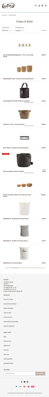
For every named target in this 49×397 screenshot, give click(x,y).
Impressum (7, 345)
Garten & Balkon (8, 308)
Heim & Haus (7, 313)
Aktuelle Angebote (9, 326)
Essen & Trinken (8, 299)
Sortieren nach (19, 27)
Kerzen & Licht (8, 317)
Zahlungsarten (8, 359)
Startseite (4, 15)
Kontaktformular (8, 363)
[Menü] (46, 5)
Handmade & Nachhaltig (11, 321)
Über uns (6, 354)
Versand (6, 350)
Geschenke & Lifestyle (10, 304)
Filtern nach (5, 27)
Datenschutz (7, 341)
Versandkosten (15, 267)
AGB (5, 336)
